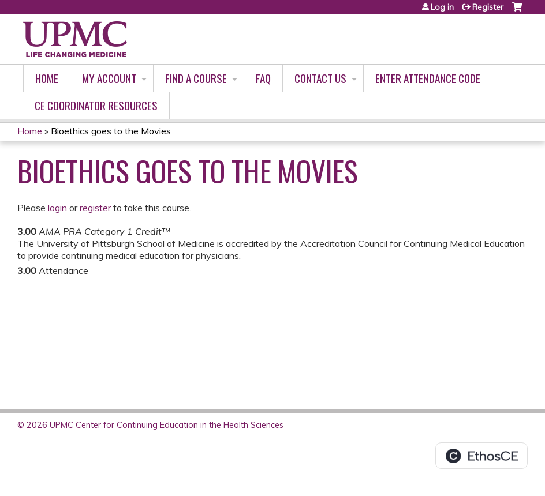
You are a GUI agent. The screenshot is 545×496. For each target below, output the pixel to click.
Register (487, 7)
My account (109, 78)
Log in (442, 7)
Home (46, 78)
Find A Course (196, 78)
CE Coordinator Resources (96, 105)
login (57, 207)
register (95, 207)
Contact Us (320, 78)
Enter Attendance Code (427, 78)
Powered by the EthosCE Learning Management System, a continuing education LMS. (481, 455)
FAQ (263, 78)
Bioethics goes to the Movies (111, 131)
